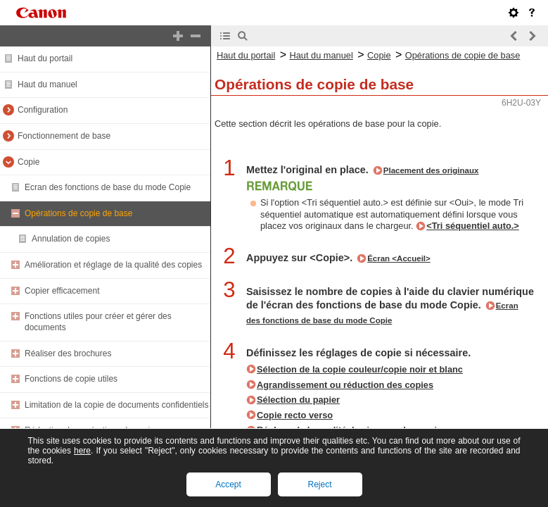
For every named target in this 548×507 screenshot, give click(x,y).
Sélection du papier (298, 399)
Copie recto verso (295, 415)
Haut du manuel (47, 84)
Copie (28, 162)
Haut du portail (45, 58)
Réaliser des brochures (68, 353)
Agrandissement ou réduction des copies (345, 385)
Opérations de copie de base (78, 213)
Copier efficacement (62, 291)
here (82, 451)
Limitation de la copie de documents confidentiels (117, 405)
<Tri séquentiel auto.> (472, 225)
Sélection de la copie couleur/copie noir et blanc (360, 369)
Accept (228, 484)
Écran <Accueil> (399, 258)
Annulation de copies (71, 239)
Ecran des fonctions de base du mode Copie (108, 187)
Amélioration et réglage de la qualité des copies (113, 265)
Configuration (43, 110)
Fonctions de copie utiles (71, 379)
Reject (319, 484)
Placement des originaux (431, 170)
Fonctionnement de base (64, 136)
